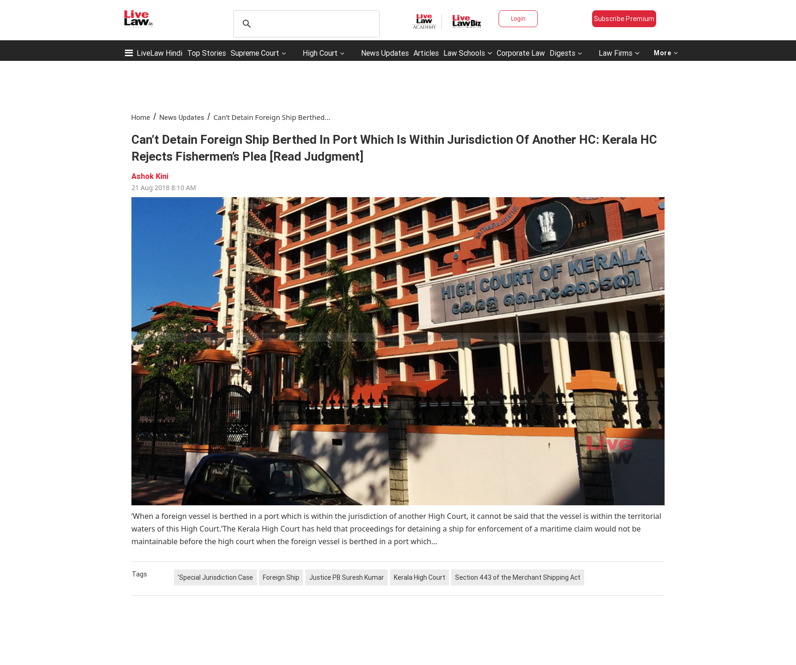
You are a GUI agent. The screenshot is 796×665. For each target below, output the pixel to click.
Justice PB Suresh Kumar (346, 577)
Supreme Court (255, 53)
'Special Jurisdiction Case (215, 577)
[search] (305, 24)
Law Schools (467, 53)
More (666, 53)
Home (140, 117)
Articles (426, 53)
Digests (562, 53)
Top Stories (206, 53)
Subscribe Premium (624, 19)
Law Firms (619, 53)
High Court (320, 53)
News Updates (385, 53)
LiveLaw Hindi (159, 53)
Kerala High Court (419, 577)
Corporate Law (521, 53)
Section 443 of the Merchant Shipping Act (517, 577)
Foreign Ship (281, 577)
